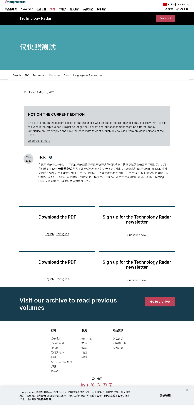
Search (17, 81)
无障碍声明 (119, 350)
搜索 (170, 12)
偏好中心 (87, 345)
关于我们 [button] (88, 12)
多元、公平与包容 (61, 369)
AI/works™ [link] (27, 12)
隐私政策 (117, 345)
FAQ (26, 81)
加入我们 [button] (75, 12)
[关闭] (187, 390)
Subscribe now (136, 242)
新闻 (53, 364)
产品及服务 (57, 350)
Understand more (39, 147)
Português (62, 241)
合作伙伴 (55, 355)
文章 (84, 350)
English (49, 241)
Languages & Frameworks (87, 81)
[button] (50, 164)
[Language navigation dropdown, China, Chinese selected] (172, 4)
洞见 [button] (52, 12)
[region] (97, 395)
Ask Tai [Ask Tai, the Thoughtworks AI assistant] (184, 12)
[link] (164, 25)
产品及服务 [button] (11, 12)
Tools (67, 81)
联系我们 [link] (102, 12)
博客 (84, 355)
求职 (53, 373)
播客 (84, 364)
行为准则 (117, 355)
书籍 (84, 359)
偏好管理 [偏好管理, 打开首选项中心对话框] (165, 395)
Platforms (54, 81)
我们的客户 (57, 359)
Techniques (39, 81)
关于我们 (55, 345)
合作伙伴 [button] (41, 12)
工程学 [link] (62, 12)
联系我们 (55, 378)
